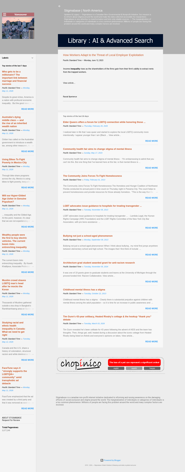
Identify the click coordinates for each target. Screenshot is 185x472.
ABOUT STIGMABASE (11, 418)
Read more (151, 141)
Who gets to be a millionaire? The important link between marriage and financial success (14, 77)
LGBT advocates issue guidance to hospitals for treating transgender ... (102, 206)
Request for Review (11, 420)
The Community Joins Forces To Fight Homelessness (92, 176)
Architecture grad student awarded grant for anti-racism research (99, 262)
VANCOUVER (110, 384)
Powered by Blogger (110, 460)
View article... (69, 83)
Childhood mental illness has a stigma (84, 289)
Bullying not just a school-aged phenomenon (88, 236)
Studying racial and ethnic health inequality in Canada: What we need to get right (13, 328)
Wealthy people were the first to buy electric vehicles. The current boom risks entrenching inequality (14, 241)
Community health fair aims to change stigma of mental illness (97, 149)
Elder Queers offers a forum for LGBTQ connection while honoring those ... (104, 122)
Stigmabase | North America (83, 10)
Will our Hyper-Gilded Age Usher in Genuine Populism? (14, 198)
